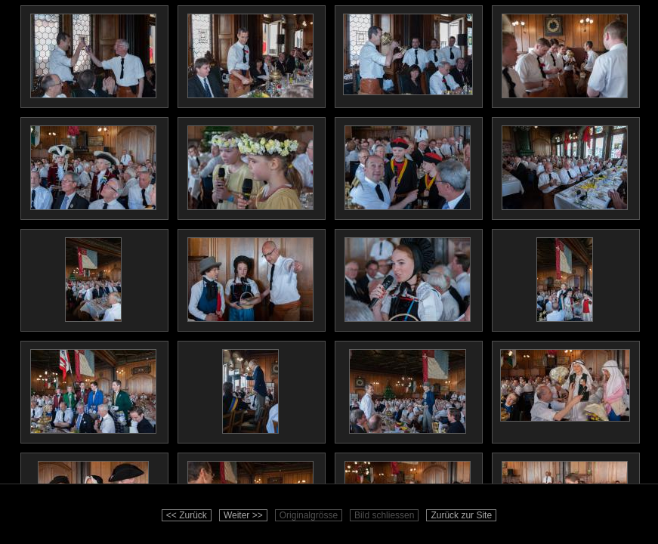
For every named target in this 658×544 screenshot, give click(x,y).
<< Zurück (186, 515)
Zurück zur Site (461, 515)
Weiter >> (243, 515)
